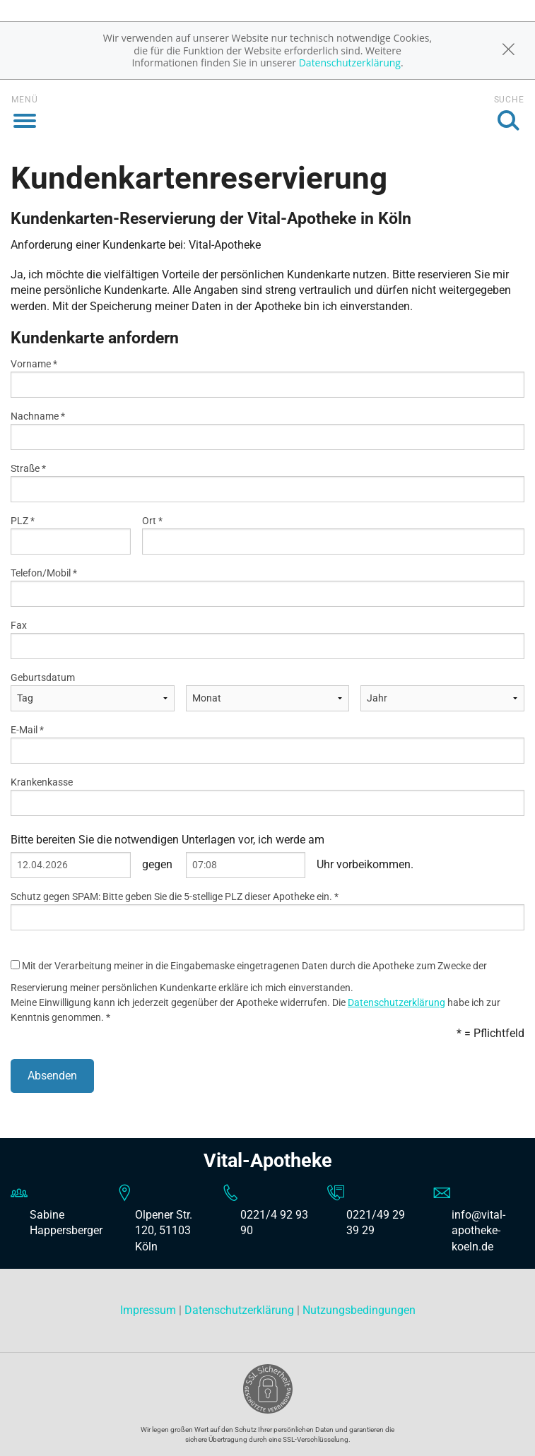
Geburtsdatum (43, 677)
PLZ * (23, 520)
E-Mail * (27, 729)
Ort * (152, 520)
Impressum (149, 1310)
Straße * (28, 468)
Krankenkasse (42, 782)
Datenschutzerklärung (350, 62)
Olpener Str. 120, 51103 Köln (163, 1230)
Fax (19, 625)
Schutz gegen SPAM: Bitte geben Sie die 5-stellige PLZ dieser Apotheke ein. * (175, 896)
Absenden (52, 1075)
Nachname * (38, 416)
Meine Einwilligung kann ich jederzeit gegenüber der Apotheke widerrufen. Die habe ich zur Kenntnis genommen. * (255, 1010)
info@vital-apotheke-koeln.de (478, 1230)
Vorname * (34, 363)
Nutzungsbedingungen (359, 1310)
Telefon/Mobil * (44, 573)
